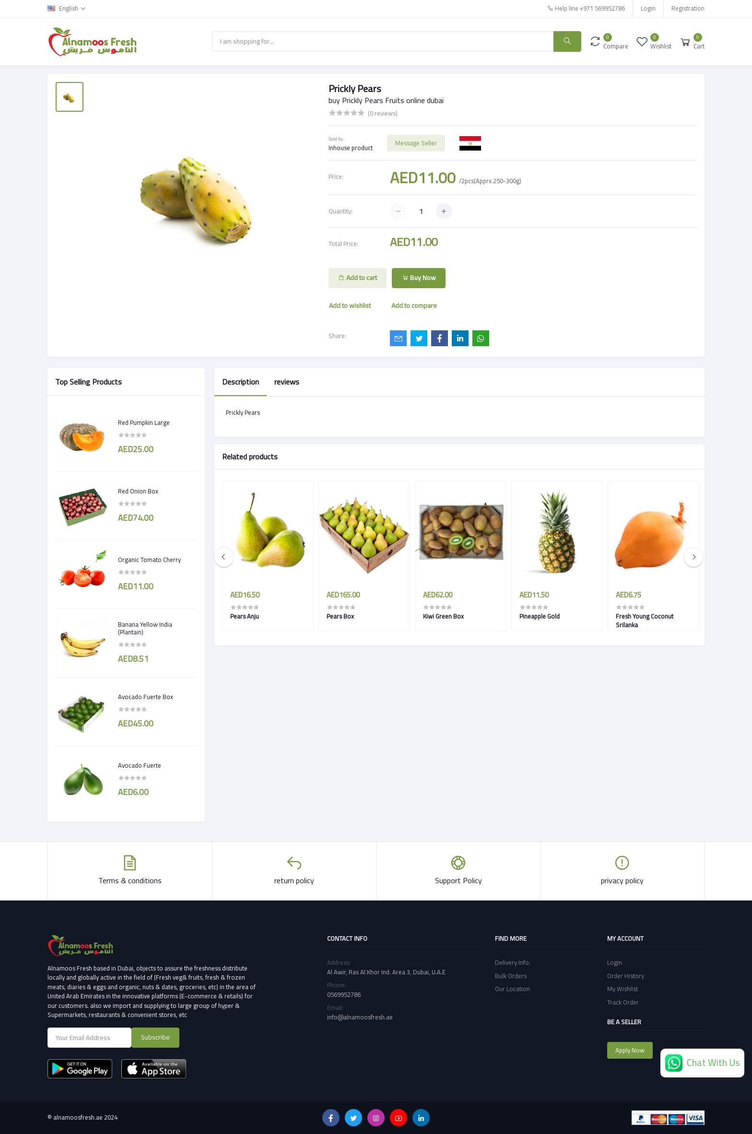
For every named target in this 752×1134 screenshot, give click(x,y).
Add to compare (414, 305)
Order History (625, 976)
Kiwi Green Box (443, 616)
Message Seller (416, 143)
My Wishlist (622, 988)
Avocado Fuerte (139, 766)
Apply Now (630, 1050)
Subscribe (155, 1037)
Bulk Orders (511, 976)
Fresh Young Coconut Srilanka (644, 620)
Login (648, 8)
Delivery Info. (512, 962)
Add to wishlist (350, 305)
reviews (286, 381)
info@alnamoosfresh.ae (360, 1017)
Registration (688, 8)
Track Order (623, 1002)
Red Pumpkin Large (144, 423)
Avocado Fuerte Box (145, 697)
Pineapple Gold (539, 616)
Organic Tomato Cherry (149, 560)
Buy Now (419, 277)
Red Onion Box (138, 491)
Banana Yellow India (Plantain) (145, 628)
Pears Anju (244, 616)
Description (240, 381)
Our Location (512, 988)
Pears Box (340, 616)
